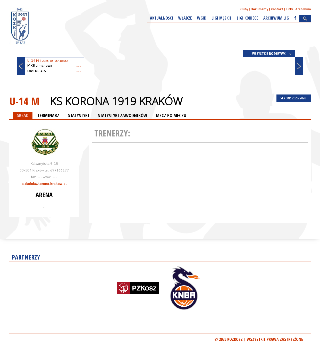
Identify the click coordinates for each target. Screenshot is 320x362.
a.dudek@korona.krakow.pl (44, 183)
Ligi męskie (222, 18)
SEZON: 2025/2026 (293, 98)
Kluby (244, 9)
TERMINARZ (48, 115)
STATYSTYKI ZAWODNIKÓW (122, 115)
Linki (289, 9)
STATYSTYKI (78, 115)
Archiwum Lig (276, 18)
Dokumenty (259, 9)
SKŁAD (23, 115)
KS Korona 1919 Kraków (116, 101)
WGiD (201, 18)
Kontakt (277, 9)
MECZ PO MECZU (171, 115)
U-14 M (24, 101)
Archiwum (303, 9)
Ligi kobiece (247, 18)
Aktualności (161, 18)
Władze (185, 18)
